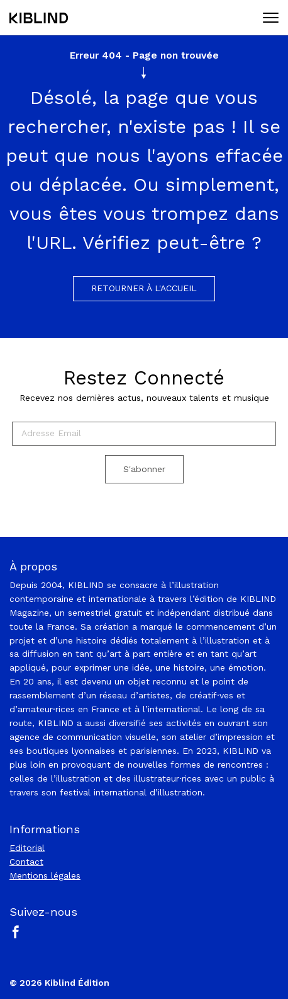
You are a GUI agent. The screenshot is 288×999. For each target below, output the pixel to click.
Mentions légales (44, 875)
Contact (26, 862)
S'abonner (144, 469)
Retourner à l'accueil (144, 288)
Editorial (27, 848)
